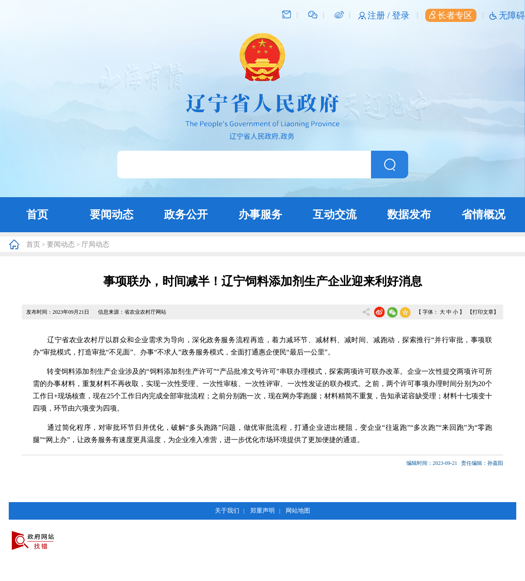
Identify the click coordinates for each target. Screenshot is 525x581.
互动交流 (335, 214)
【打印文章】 (483, 312)
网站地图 (298, 510)
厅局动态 (95, 244)
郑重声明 (262, 510)
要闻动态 (111, 214)
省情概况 (483, 214)
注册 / (380, 15)
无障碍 (512, 15)
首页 (37, 214)
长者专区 (450, 15)
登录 (401, 15)
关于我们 (227, 510)
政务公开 (186, 214)
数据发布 (409, 214)
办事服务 (260, 214)
